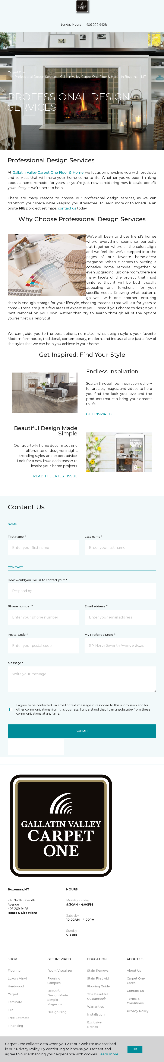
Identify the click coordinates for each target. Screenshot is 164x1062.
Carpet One (17, 72)
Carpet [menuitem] (13, 994)
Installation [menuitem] (96, 1014)
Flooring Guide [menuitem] (98, 986)
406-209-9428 (96, 25)
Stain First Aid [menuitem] (98, 978)
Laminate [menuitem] (15, 1002)
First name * (17, 536)
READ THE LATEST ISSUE (55, 476)
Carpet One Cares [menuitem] (136, 981)
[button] (147, 8)
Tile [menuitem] (10, 1010)
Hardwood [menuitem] (16, 986)
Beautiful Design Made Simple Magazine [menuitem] (57, 997)
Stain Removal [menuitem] (98, 970)
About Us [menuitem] (134, 970)
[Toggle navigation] (6, 8)
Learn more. (108, 1054)
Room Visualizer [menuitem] (59, 970)
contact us (67, 208)
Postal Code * (18, 634)
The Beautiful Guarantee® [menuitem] (97, 996)
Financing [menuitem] (15, 1026)
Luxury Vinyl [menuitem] (17, 978)
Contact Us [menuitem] (135, 991)
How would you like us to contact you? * (37, 580)
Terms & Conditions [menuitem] (135, 1001)
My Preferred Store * (100, 634)
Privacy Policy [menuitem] (137, 1011)
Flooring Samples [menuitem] (54, 981)
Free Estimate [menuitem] (18, 1018)
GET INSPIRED (98, 414)
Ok (135, 1049)
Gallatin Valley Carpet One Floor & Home (48, 172)
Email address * (96, 606)
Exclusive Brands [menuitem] (94, 1024)
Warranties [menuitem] (95, 1007)
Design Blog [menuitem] (56, 1012)
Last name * (93, 536)
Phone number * (20, 606)
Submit (82, 731)
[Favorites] (152, 8)
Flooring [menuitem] (14, 970)
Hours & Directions (22, 913)
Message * (15, 663)
